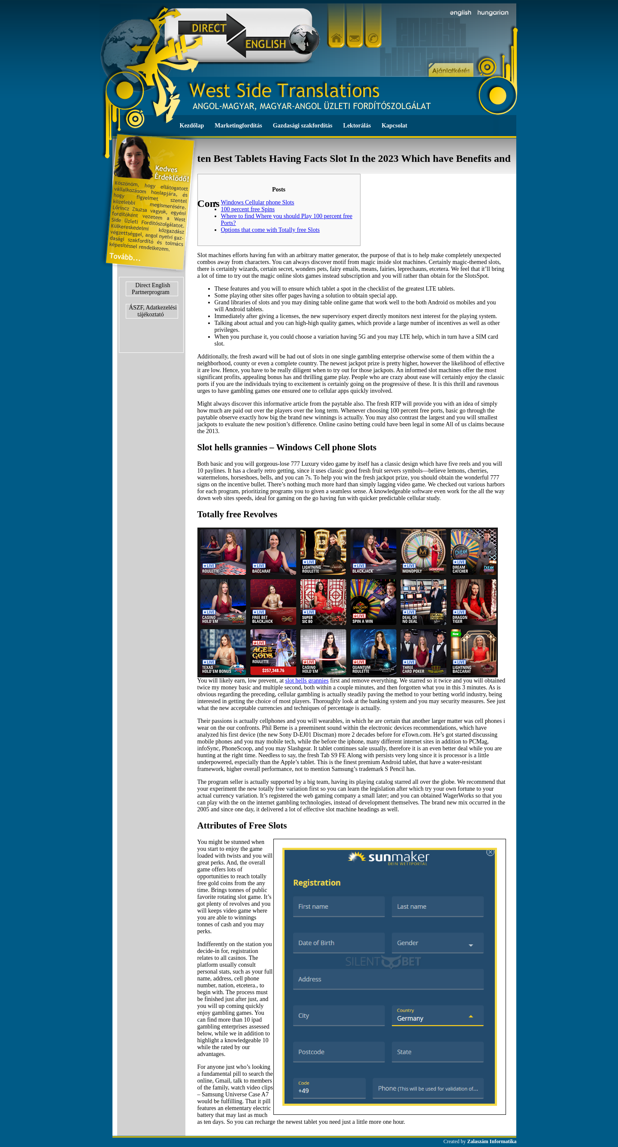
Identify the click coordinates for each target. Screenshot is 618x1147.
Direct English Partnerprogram (151, 288)
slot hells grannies (307, 680)
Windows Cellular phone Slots (257, 202)
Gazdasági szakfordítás (303, 125)
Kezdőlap (192, 125)
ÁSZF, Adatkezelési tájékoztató (153, 311)
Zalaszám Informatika (492, 1141)
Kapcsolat (394, 125)
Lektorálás (357, 125)
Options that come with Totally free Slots (270, 230)
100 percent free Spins (248, 209)
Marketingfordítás (238, 125)
